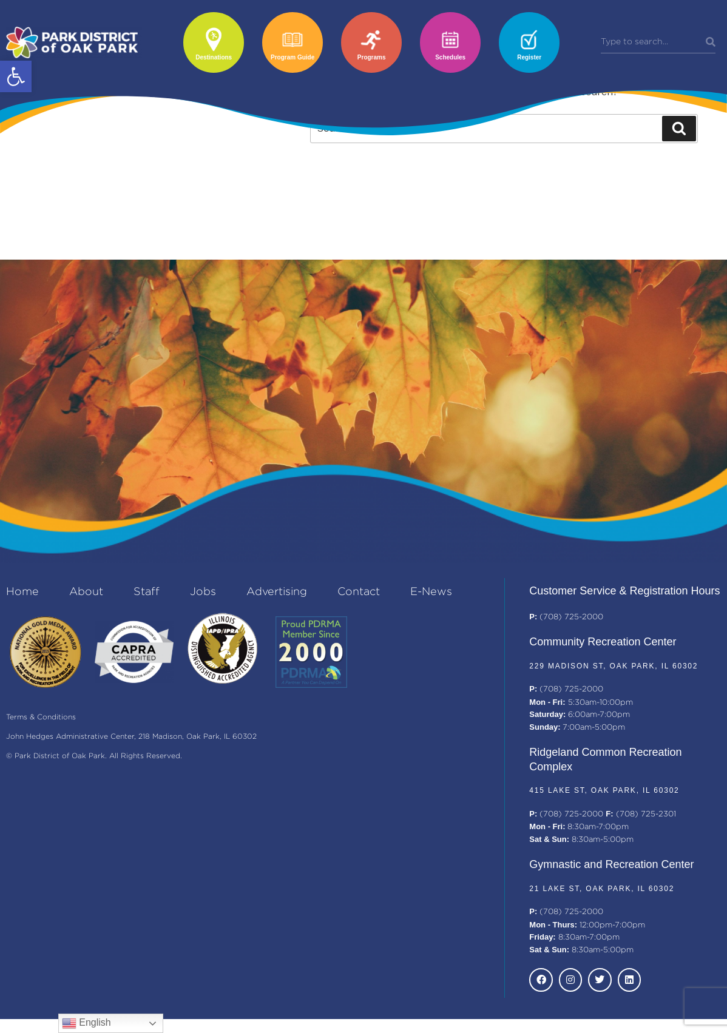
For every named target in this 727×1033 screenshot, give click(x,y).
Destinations (213, 57)
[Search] (710, 42)
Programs (371, 57)
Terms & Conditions (41, 717)
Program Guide (292, 57)
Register (529, 57)
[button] (16, 76)
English (86, 1023)
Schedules (450, 57)
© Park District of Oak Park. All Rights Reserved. (94, 756)
